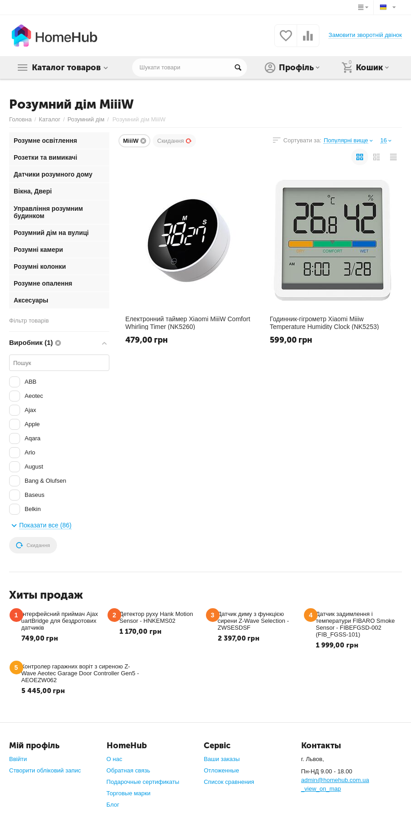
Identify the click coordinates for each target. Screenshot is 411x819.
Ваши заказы (222, 759)
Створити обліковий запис (45, 770)
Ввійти (18, 759)
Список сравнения (229, 781)
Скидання (174, 140)
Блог (113, 804)
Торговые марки (129, 793)
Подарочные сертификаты (143, 781)
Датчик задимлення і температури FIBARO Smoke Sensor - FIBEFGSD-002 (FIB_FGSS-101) (355, 624)
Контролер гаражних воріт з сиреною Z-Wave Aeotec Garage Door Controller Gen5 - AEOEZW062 (80, 673)
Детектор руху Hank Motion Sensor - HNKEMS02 (156, 617)
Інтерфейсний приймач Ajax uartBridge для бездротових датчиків (59, 620)
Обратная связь (128, 770)
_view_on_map (321, 788)
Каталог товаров (66, 67)
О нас (115, 759)
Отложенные (221, 770)
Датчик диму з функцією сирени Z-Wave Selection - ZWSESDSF (253, 620)
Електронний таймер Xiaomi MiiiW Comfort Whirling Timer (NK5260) (187, 322)
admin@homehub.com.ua (335, 780)
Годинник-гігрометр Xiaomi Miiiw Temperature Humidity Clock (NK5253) (324, 322)
